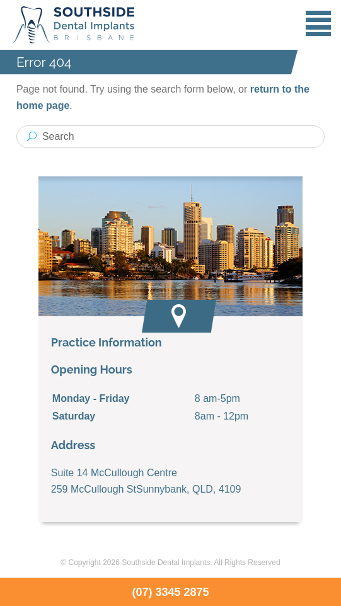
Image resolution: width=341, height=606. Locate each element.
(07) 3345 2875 (170, 592)
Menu (318, 23)
